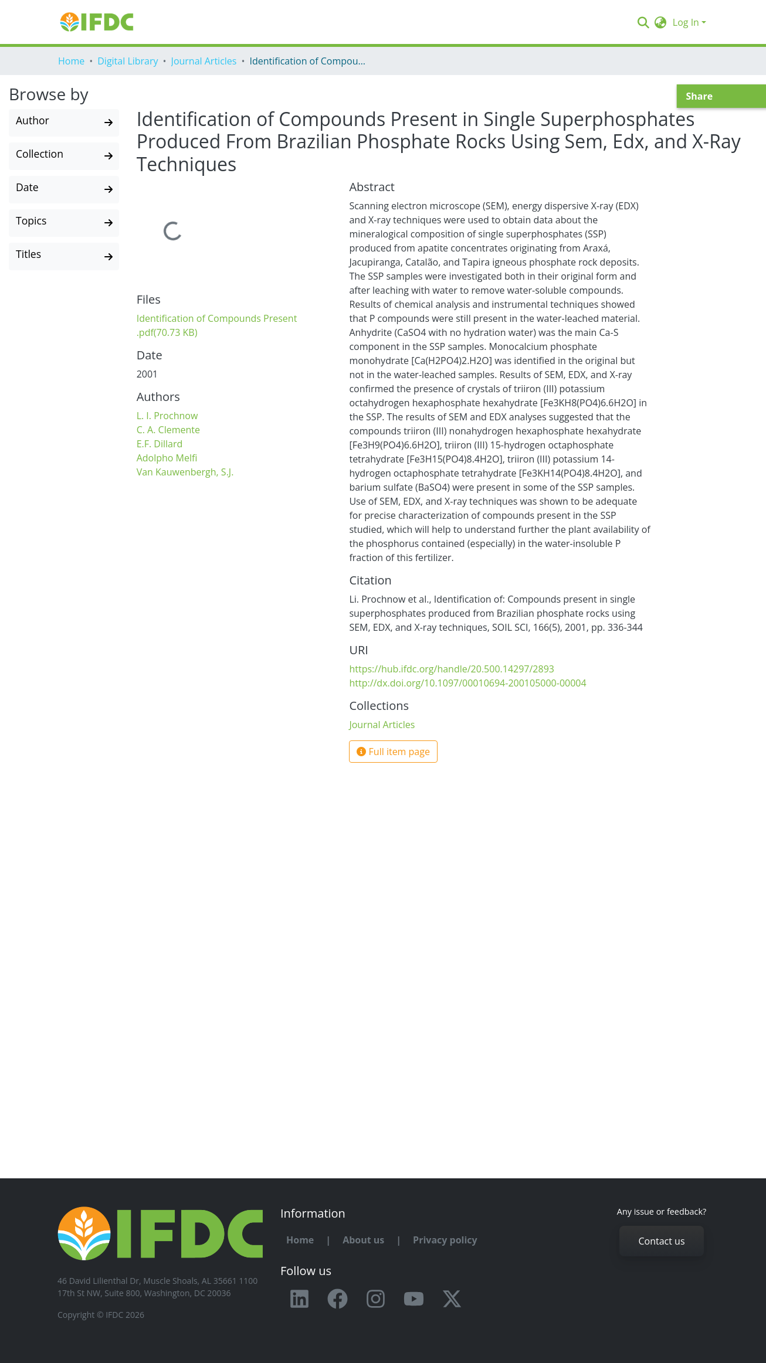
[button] (660, 22)
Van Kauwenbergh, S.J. (185, 471)
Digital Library (127, 61)
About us (363, 1239)
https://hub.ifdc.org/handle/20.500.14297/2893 (451, 668)
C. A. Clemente (168, 429)
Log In (686, 22)
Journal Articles (204, 61)
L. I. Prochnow (167, 415)
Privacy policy (445, 1239)
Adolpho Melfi (167, 457)
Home (71, 61)
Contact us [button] (661, 1241)
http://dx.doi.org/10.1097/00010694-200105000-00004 (467, 683)
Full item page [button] (393, 751)
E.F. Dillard (160, 443)
